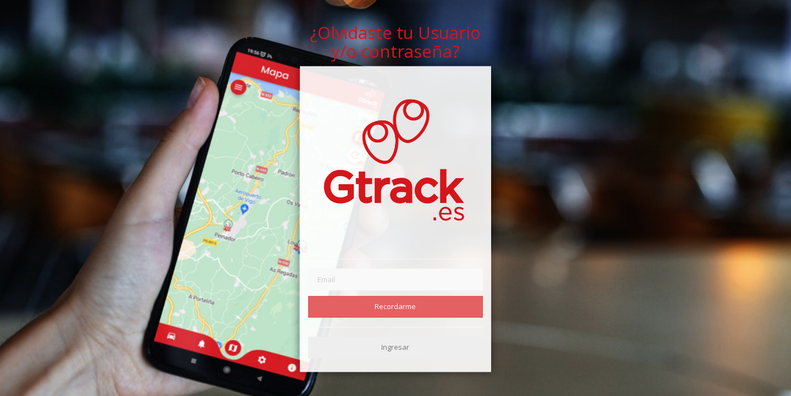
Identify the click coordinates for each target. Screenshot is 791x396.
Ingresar (395, 347)
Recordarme (395, 306)
